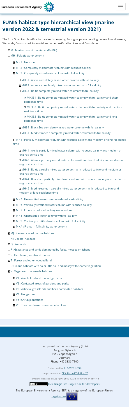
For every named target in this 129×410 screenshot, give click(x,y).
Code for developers (87, 384)
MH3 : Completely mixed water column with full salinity (50, 73)
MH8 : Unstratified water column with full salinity (46, 216)
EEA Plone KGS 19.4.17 (75, 373)
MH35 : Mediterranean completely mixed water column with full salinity (66, 133)
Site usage (69, 384)
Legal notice (59, 396)
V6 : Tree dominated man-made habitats (41, 305)
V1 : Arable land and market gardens (39, 278)
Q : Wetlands (18, 244)
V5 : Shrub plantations (29, 300)
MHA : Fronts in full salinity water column (41, 226)
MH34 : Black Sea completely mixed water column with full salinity (62, 127)
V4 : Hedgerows (26, 294)
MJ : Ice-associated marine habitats (32, 233)
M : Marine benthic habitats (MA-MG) (34, 50)
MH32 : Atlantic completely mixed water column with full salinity (61, 85)
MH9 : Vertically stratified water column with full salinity (50, 221)
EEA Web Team (72, 368)
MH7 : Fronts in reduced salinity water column (44, 210)
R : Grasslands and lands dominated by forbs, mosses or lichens (50, 249)
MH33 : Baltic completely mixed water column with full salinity (60, 91)
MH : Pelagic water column (27, 55)
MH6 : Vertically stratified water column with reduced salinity (54, 205)
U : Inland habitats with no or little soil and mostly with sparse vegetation (56, 266)
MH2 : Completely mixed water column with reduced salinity (53, 68)
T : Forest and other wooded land (31, 260)
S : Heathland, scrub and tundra (30, 255)
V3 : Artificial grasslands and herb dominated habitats (49, 289)
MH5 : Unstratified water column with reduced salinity (49, 199)
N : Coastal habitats (23, 239)
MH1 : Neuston (25, 62)
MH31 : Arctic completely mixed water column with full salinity (60, 80)
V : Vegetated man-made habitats (31, 271)
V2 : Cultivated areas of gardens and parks (42, 283)
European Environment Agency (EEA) (64, 346)
